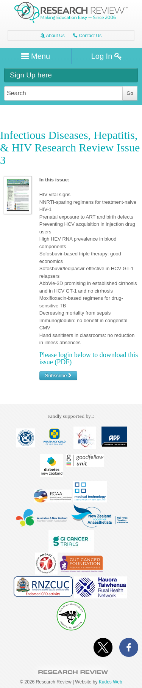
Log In (106, 56)
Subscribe (58, 375)
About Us (53, 35)
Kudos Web (110, 682)
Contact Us (87, 35)
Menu (35, 56)
